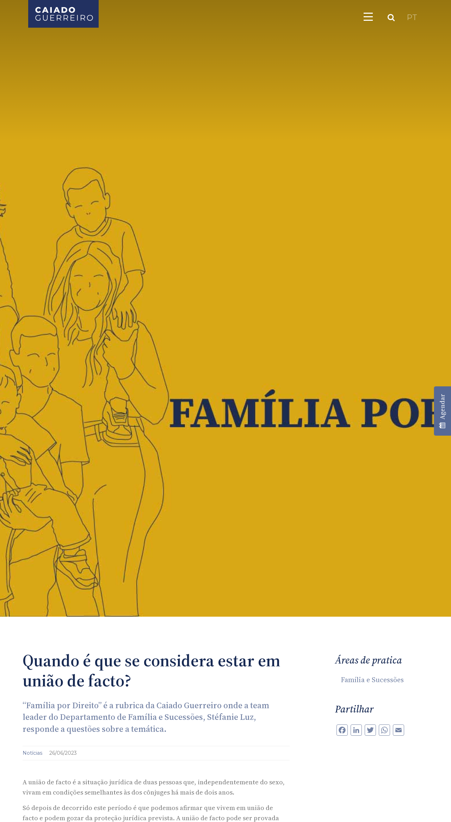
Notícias (33, 753)
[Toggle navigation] (368, 16)
